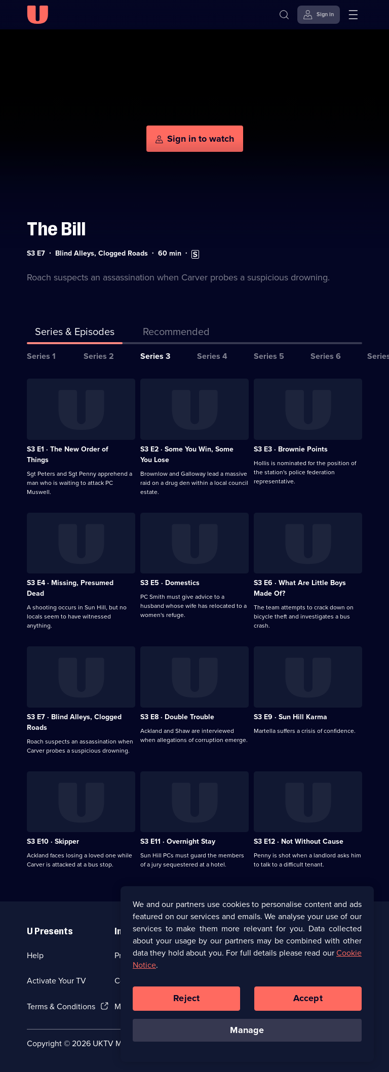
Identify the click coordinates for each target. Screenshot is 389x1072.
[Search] (284, 15)
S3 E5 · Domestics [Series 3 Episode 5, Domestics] (170, 583)
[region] (247, 976)
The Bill (56, 229)
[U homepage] (37, 14)
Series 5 (269, 356)
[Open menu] (353, 15)
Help (35, 955)
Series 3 (155, 356)
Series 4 (212, 356)
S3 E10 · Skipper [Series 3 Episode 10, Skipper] (53, 841)
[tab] (176, 333)
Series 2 (99, 356)
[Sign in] (318, 15)
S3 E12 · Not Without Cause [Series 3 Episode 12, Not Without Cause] (298, 841)
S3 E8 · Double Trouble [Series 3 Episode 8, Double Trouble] (177, 717)
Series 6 (325, 356)
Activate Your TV (56, 980)
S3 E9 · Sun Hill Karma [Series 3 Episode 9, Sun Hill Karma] (290, 717)
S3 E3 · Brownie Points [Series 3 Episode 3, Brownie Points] (291, 449)
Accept (308, 1000)
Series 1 (41, 356)
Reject (186, 1000)
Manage (247, 1032)
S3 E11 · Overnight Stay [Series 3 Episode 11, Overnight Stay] (177, 841)
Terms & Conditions (61, 1006)
